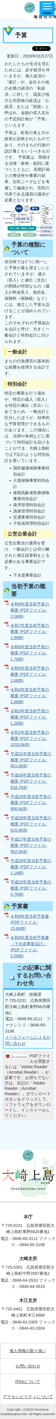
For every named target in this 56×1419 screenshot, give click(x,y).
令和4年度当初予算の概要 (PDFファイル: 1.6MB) (29, 695)
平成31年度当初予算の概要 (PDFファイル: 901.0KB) (30, 759)
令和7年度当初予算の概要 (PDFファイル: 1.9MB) (29, 631)
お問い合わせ (28, 1366)
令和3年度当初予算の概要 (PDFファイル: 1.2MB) (29, 717)
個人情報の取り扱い (28, 1350)
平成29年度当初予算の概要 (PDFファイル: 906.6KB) (30, 802)
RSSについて (27, 1381)
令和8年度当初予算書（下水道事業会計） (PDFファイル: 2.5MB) (29, 946)
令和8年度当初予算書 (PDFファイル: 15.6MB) (29, 922)
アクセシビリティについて (28, 1396)
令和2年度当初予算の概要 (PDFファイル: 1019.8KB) (29, 738)
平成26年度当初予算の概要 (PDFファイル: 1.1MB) (30, 866)
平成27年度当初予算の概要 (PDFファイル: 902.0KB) (30, 845)
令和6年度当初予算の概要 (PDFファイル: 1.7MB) (29, 652)
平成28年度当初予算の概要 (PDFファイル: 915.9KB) (30, 824)
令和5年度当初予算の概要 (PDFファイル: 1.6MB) (29, 674)
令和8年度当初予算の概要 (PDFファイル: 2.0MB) (29, 610)
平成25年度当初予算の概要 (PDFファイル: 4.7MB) (30, 888)
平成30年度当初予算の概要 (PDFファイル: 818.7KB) (30, 781)
